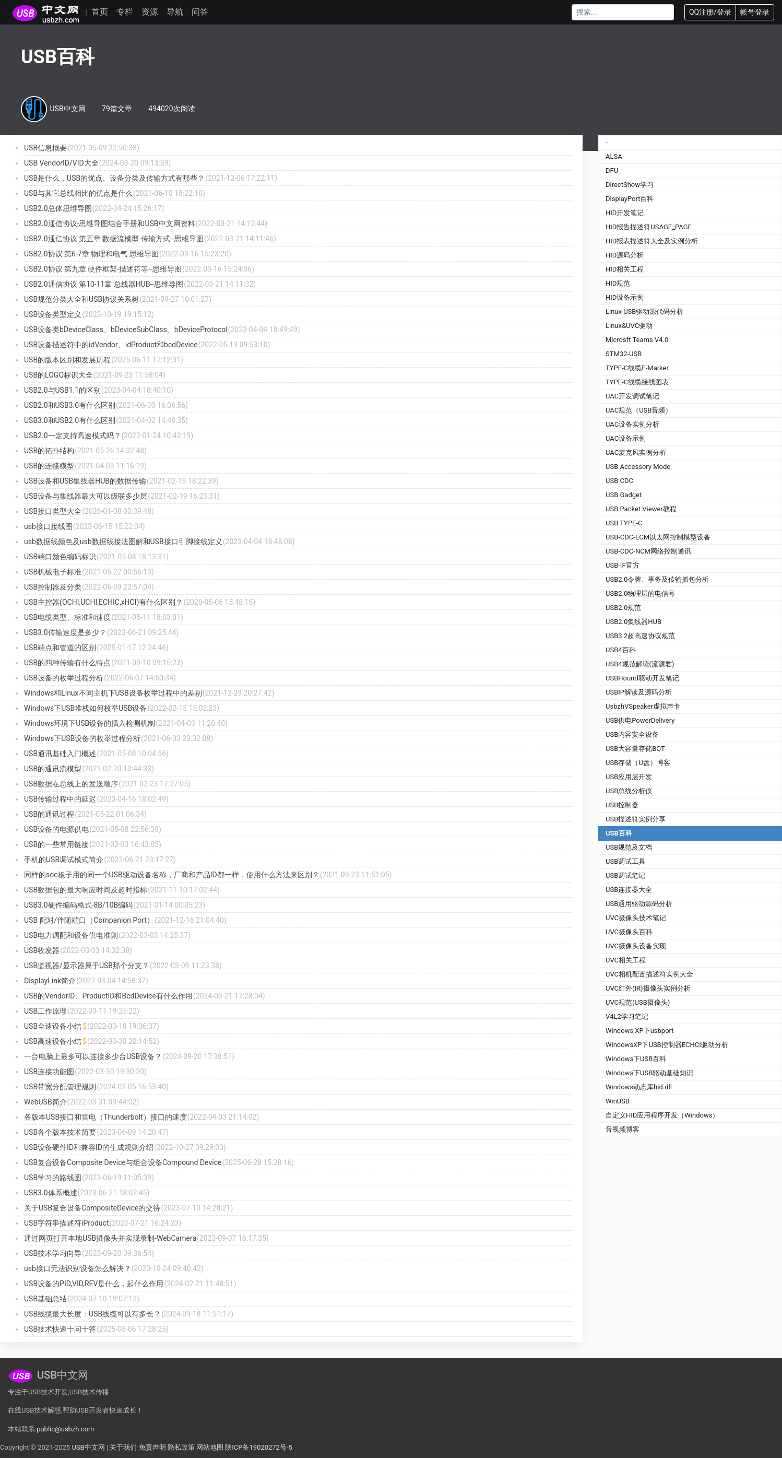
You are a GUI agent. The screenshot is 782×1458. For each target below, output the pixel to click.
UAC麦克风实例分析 (636, 452)
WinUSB (618, 1101)
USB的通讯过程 (49, 814)
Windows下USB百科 (636, 1059)
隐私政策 (181, 1447)
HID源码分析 (625, 255)
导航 (175, 12)
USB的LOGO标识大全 (58, 375)
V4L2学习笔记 (627, 1016)
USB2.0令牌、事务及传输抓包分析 (657, 579)
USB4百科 (621, 650)
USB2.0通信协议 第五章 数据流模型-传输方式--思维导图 (114, 238)
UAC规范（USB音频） (639, 410)
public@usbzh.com (65, 1429)
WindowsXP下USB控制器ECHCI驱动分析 (667, 1045)
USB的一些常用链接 (56, 844)
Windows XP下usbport (640, 1030)
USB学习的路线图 (52, 1177)
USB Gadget (624, 495)
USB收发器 (42, 950)
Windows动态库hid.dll (639, 1087)
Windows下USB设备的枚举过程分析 (82, 738)
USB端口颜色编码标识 (60, 556)
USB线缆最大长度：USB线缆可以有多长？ (92, 1314)
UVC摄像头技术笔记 (636, 918)
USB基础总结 (45, 1299)
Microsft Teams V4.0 (637, 340)
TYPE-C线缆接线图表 (637, 382)
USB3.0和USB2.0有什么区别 (69, 420)
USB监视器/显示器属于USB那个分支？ (86, 965)
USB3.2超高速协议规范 (640, 636)
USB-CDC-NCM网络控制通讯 (648, 551)
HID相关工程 (625, 269)
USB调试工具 (625, 861)
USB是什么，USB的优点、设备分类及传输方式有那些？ (114, 178)
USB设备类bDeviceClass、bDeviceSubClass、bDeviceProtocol (126, 329)
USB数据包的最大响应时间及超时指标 (85, 890)
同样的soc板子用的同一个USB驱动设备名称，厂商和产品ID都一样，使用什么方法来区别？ (171, 875)
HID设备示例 (625, 297)
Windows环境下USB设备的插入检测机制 (89, 723)
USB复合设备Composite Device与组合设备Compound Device (122, 1162)
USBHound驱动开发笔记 (642, 678)
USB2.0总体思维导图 (58, 208)
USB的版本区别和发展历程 (67, 360)
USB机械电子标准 (52, 572)
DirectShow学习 (630, 185)
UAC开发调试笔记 (632, 396)
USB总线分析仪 (629, 791)
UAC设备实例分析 (632, 424)
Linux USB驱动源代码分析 (644, 311)
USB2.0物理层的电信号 (640, 593)
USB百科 (619, 833)
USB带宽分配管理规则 (60, 1087)
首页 (99, 12)
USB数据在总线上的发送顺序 (71, 784)
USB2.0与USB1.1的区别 (62, 390)
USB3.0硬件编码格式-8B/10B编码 (78, 905)
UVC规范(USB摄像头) (638, 1002)
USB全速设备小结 (52, 1026)
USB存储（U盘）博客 (638, 763)
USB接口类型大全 (52, 511)
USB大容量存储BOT (635, 748)
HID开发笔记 (625, 213)
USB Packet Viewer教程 (641, 509)
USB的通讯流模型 (52, 769)
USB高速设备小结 (52, 1041)
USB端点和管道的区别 (60, 647)
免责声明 (152, 1447)
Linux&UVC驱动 (629, 326)
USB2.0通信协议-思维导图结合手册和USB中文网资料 (109, 223)
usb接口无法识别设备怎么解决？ (77, 1268)
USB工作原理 (45, 1011)
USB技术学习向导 (52, 1253)
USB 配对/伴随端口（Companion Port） (89, 920)
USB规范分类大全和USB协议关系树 (81, 299)
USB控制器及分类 (52, 587)
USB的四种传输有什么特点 (67, 663)
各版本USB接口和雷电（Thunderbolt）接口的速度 (105, 1117)
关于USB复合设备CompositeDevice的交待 (92, 1208)
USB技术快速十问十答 (60, 1329)
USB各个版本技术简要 (60, 1132)
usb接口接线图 (48, 526)
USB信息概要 (45, 148)
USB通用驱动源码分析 (639, 904)
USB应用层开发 (629, 777)
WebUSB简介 (45, 1102)
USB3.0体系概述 (50, 1193)
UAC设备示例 (626, 438)
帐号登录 (754, 12)
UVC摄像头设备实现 (636, 946)
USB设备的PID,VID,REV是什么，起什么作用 (93, 1283)
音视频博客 (622, 1129)
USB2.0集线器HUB (633, 622)
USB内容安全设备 (632, 734)
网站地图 (209, 1447)
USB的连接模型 (49, 466)
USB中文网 (88, 1447)
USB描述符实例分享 (636, 819)
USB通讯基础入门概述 (60, 753)
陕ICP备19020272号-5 (258, 1447)
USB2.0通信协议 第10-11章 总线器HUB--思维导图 (103, 284)
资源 (149, 12)
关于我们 (123, 1447)
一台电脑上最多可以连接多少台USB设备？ (93, 1056)
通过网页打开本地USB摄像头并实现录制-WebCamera (110, 1238)
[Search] (623, 12)
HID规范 (618, 283)
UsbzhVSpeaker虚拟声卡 (643, 706)
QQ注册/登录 (710, 12)
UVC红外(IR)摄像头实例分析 (648, 988)
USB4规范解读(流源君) (640, 664)
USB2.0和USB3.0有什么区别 (69, 405)
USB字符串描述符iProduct (66, 1223)
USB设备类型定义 (52, 314)
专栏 (124, 12)
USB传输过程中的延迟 (60, 799)
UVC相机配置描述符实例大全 (649, 974)
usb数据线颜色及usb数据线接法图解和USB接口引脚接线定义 (123, 541)
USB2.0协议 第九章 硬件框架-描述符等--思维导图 (103, 269)
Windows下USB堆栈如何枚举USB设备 (85, 708)
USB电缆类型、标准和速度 (67, 617)
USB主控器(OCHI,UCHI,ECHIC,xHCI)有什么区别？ (103, 602)
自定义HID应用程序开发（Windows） (662, 1115)
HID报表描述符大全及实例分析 (652, 241)
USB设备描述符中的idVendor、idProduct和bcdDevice (111, 344)
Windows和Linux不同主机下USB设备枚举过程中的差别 (113, 693)
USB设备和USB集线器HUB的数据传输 (85, 481)
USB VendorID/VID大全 (61, 163)
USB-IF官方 (622, 565)
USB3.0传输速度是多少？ (65, 632)
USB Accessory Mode (638, 467)
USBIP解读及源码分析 (639, 692)
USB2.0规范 (623, 608)
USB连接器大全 (629, 889)
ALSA (614, 156)
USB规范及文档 (629, 847)
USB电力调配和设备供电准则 (71, 935)
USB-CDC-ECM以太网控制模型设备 (658, 537)
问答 (200, 12)
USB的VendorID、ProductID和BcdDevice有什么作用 (108, 996)
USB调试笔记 (625, 875)
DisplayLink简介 (50, 981)
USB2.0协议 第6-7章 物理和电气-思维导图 (91, 254)
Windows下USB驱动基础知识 (649, 1073)
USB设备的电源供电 (56, 829)
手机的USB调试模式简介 (63, 859)
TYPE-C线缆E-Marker (637, 368)
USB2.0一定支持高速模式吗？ (72, 435)
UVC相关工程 (626, 960)
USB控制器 (622, 805)
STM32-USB (624, 354)
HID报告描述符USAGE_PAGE (649, 227)
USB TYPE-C (624, 523)
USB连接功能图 (49, 1071)
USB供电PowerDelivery (640, 720)
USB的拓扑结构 (49, 450)
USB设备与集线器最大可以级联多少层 (85, 496)
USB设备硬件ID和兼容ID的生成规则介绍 (88, 1147)
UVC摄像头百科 (629, 932)
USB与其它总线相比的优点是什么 (78, 193)
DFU (612, 170)
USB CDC (619, 481)
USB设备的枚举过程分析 (63, 678)
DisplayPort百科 (630, 199)
